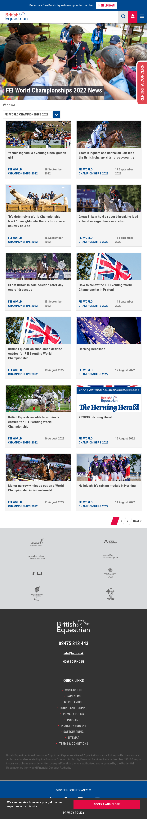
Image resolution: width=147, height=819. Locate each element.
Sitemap (73, 738)
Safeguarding (73, 732)
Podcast (73, 720)
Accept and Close (106, 804)
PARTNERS (74, 696)
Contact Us (73, 690)
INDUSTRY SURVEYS (73, 726)
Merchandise (73, 702)
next (136, 520)
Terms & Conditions (73, 743)
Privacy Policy (73, 714)
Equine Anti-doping (73, 708)
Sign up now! (106, 5)
